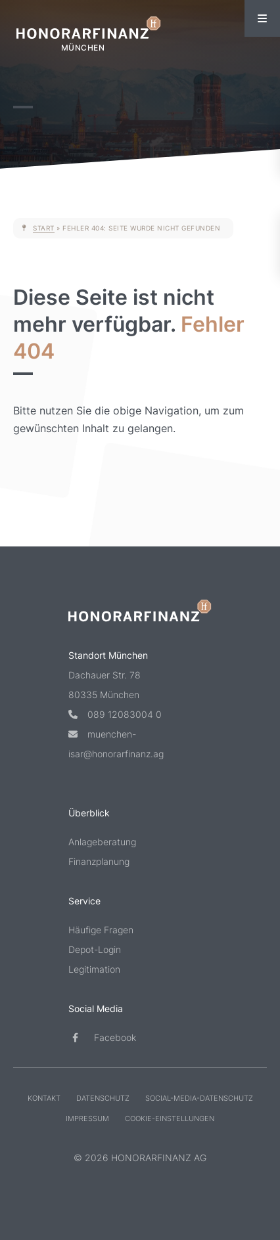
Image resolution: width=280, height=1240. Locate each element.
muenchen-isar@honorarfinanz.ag (116, 743)
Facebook (102, 1037)
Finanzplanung (98, 861)
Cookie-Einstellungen (169, 1118)
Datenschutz (102, 1098)
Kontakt (44, 1098)
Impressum (87, 1118)
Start (44, 228)
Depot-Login (94, 949)
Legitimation (94, 969)
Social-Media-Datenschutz (199, 1098)
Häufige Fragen (100, 929)
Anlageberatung (102, 841)
